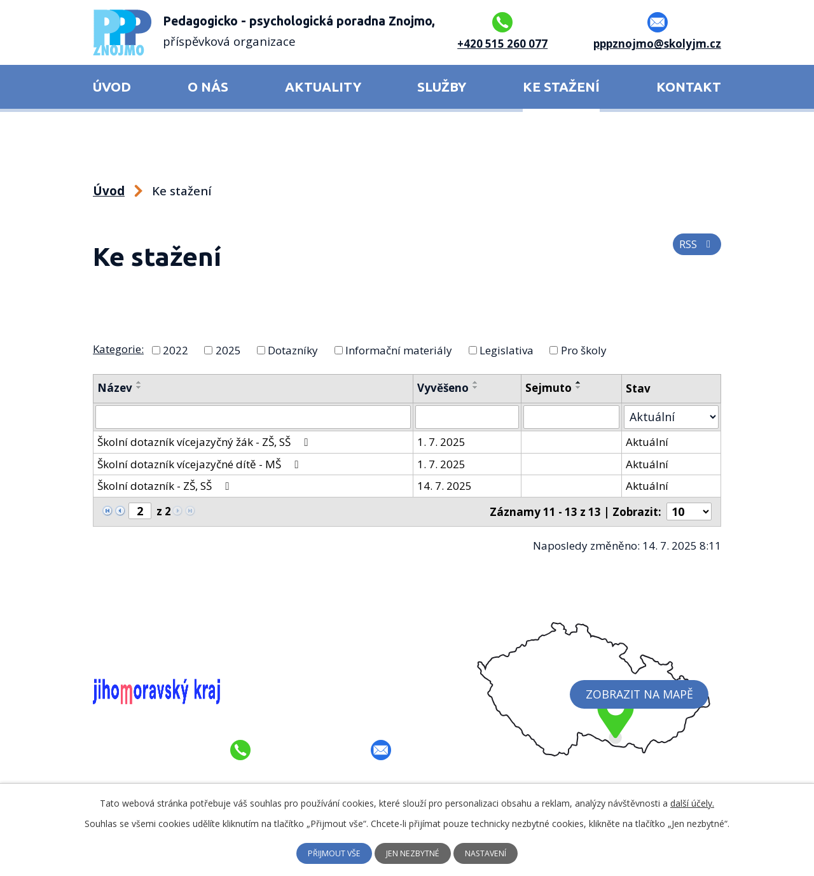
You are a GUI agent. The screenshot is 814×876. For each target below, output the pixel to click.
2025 (228, 349)
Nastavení (494, 853)
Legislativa (506, 349)
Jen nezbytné (414, 853)
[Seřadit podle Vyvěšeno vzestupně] (478, 382)
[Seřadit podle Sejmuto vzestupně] (581, 382)
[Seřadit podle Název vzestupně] (139, 382)
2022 (175, 349)
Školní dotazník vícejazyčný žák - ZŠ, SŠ (204, 441)
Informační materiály (398, 349)
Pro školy (584, 349)
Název (114, 387)
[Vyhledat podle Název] (254, 416)
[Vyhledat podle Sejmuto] (574, 416)
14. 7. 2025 (447, 485)
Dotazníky (293, 349)
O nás (208, 87)
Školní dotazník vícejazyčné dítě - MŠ (200, 462)
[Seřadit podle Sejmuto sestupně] (581, 387)
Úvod (112, 87)
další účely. (692, 802)
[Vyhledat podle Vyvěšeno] (469, 416)
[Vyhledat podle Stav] (673, 416)
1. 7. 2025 (444, 441)
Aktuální (650, 441)
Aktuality (323, 87)
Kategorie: (118, 349)
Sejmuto (551, 387)
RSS (696, 249)
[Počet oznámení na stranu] (690, 510)
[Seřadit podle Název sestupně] (139, 387)
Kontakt (688, 87)
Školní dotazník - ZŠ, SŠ (165, 485)
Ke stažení (561, 87)
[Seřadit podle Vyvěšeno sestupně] (478, 387)
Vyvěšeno (445, 387)
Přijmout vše (326, 853)
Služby (441, 87)
